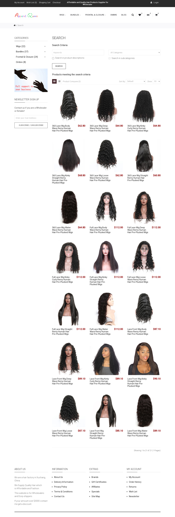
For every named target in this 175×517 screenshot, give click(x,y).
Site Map (96, 496)
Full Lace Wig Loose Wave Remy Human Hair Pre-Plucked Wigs (137, 279)
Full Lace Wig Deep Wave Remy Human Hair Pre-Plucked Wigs (137, 230)
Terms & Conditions (63, 491)
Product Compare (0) (72, 81)
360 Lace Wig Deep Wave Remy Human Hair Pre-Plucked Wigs (100, 128)
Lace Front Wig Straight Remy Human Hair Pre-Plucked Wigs (97, 434)
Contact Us (59, 496)
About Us (58, 477)
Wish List (133, 491)
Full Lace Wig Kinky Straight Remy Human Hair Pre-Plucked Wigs (98, 281)
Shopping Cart (44, 2)
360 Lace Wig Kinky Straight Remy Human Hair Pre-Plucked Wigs (61, 179)
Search (20, 25)
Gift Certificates (99, 482)
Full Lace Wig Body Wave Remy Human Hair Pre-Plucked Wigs (100, 230)
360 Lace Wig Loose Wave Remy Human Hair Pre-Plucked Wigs (100, 178)
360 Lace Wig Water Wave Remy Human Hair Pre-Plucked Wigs (62, 230)
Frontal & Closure (95, 15)
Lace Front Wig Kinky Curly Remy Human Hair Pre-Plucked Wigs (100, 381)
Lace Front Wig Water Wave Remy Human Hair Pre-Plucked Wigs (137, 433)
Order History (135, 482)
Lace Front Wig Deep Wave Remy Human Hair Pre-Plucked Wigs (62, 381)
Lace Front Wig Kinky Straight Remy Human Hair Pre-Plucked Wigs (137, 382)
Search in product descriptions (68, 58)
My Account (19, 2)
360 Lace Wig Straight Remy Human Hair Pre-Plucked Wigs (137, 178)
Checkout (57, 2)
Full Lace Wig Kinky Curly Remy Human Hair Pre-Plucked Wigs (62, 279)
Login (154, 2)
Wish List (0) (32, 2)
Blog (123, 15)
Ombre (113, 15)
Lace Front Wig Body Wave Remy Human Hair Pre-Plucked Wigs (137, 331)
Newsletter (134, 496)
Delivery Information (63, 482)
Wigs (62, 15)
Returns (132, 487)
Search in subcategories (122, 58)
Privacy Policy (60, 487)
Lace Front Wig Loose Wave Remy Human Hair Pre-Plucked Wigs (62, 433)
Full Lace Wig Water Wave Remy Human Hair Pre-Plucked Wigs (100, 331)
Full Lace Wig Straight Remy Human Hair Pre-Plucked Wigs (62, 331)
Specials (96, 491)
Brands (95, 477)
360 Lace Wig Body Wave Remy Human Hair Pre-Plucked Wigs (62, 128)
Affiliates (96, 487)
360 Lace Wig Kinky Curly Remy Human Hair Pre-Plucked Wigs (137, 128)
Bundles (75, 15)
